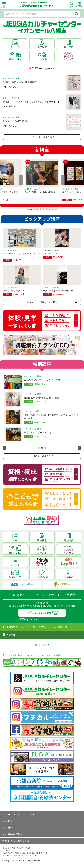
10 (56, 209)
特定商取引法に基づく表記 (15, 840)
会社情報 (6, 827)
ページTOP (43, 645)
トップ (7, 655)
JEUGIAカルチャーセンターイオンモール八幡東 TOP (36, 627)
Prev (21, 180)
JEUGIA (6, 821)
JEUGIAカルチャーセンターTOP (18, 814)
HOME (9, 634)
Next (63, 180)
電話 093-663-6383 (42, 612)
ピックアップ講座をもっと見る (52, 302)
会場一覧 (16, 655)
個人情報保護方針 (11, 834)
